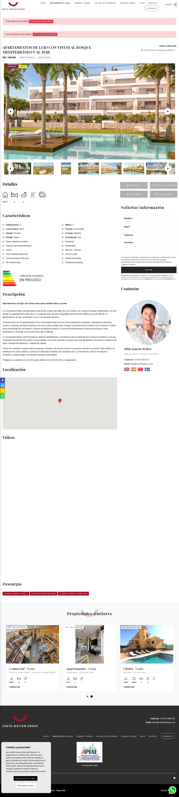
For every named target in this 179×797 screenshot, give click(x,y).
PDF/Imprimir (163, 194)
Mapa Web (60, 790)
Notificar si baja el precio (158, 50)
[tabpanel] (89, 660)
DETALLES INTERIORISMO (43, 594)
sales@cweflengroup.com (160, 722)
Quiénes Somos (127, 5)
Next (169, 111)
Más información (38, 771)
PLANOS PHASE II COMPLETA (73, 594)
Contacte (151, 10)
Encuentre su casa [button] (60, 5)
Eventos (153, 5)
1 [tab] (87, 696)
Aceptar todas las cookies (25, 778)
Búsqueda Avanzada (41, 21)
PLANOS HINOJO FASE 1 (15, 594)
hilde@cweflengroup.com (138, 364)
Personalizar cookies (25, 785)
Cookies (51, 790)
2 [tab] (91, 696)
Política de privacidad (147, 260)
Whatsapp (134, 185)
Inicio (43, 5)
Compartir (133, 194)
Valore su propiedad (105, 5)
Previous (9, 111)
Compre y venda (82, 5)
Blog (142, 5)
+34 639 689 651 (137, 359)
